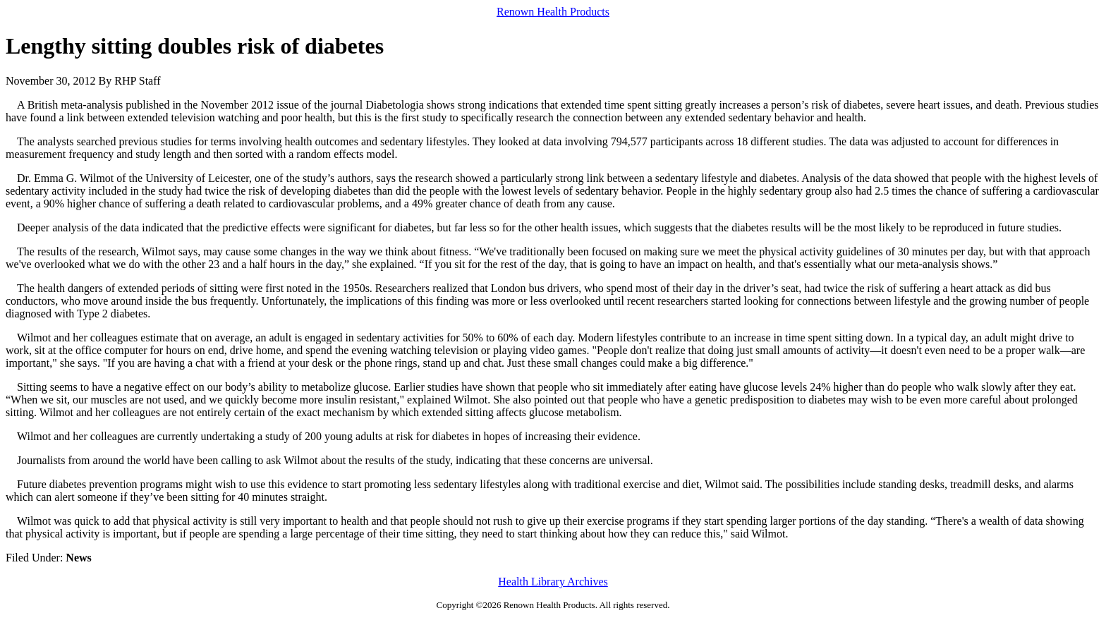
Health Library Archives (553, 582)
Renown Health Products (553, 12)
